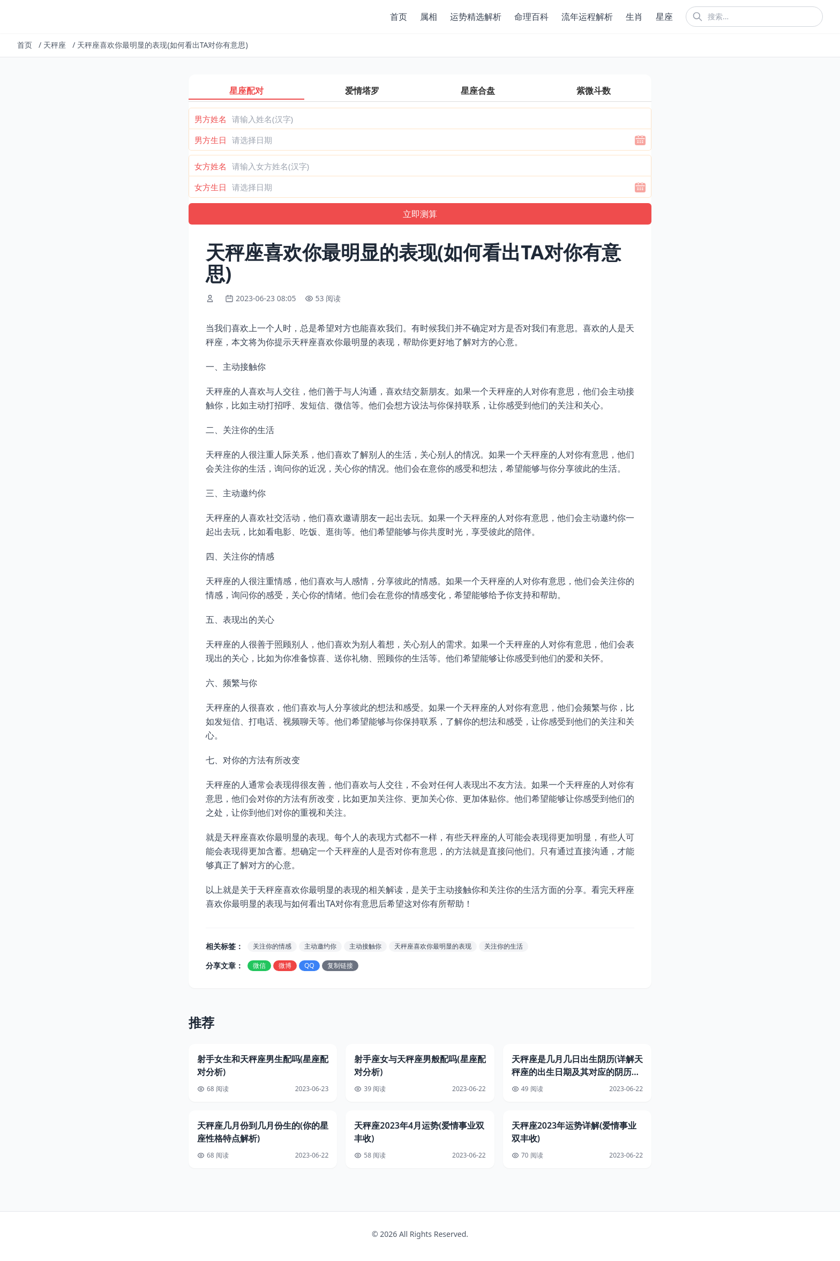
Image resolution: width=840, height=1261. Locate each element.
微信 (259, 965)
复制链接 (340, 965)
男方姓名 (210, 119)
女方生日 (210, 187)
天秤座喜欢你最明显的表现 (432, 946)
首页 (398, 17)
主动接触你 (365, 946)
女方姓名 (210, 166)
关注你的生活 (503, 946)
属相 (428, 17)
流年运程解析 (587, 17)
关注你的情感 (272, 946)
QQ (309, 965)
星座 (664, 17)
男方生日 (210, 140)
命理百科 (531, 17)
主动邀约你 (320, 946)
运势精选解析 (475, 17)
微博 (285, 965)
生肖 (634, 17)
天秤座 (54, 45)
